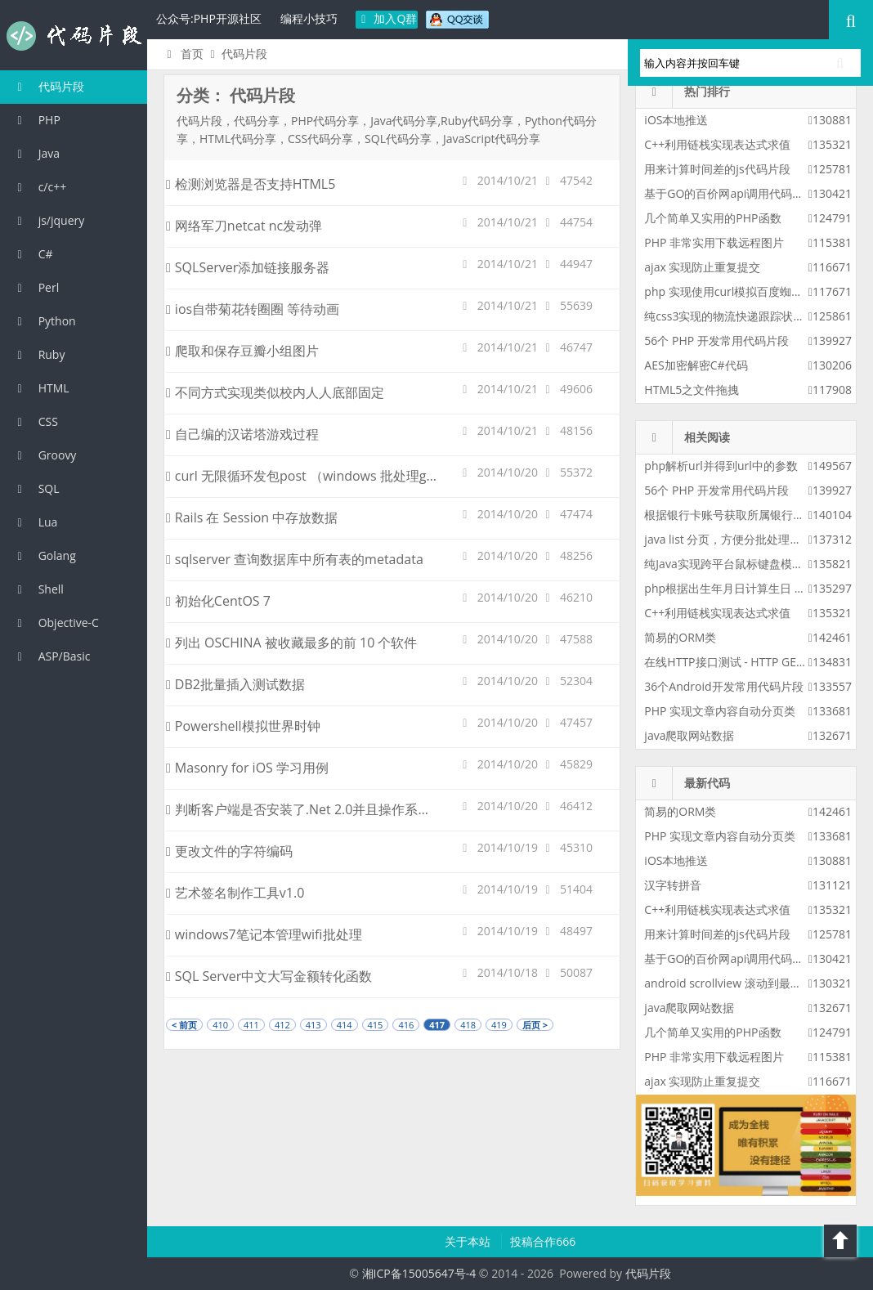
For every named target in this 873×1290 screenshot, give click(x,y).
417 (437, 1025)
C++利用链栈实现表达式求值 (717, 144)
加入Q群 (387, 18)
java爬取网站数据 (689, 735)
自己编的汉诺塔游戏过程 (242, 434)
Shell (38, 589)
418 (468, 1025)
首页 (183, 53)
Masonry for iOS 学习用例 (247, 768)
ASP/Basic (51, 656)
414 (344, 1025)
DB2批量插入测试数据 (235, 684)
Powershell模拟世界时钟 (243, 726)
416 (406, 1025)
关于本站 (469, 1241)
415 (375, 1025)
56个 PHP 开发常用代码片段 (716, 340)
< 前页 (184, 1025)
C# (32, 254)
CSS (35, 421)
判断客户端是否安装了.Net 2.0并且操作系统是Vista (319, 809)
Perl (35, 287)
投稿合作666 (542, 1241)
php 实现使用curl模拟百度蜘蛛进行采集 (746, 291)
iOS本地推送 (676, 120)
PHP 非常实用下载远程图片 (714, 242)
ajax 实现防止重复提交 (702, 267)
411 (251, 1025)
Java (36, 153)
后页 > (535, 1025)
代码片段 (73, 36)
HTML (40, 388)
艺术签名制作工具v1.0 (235, 893)
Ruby (38, 354)
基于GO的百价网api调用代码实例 (729, 193)
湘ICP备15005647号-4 (419, 1273)
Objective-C (55, 622)
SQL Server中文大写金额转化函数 (269, 976)
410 (220, 1025)
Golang (44, 555)
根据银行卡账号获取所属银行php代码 (740, 514)
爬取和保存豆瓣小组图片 (242, 351)
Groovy (44, 455)
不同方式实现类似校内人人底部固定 (275, 392)
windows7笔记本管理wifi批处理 (264, 934)
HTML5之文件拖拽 (691, 389)
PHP (36, 120)
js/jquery (48, 220)
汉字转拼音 (672, 885)
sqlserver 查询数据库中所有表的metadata (294, 559)
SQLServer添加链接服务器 (247, 267)
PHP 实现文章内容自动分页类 (719, 711)
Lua (34, 522)
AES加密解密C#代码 (695, 365)
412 (282, 1025)
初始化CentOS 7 (218, 601)
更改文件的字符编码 (229, 851)
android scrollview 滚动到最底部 (728, 983)
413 (313, 1025)
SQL (36, 488)
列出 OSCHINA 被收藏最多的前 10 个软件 (292, 643)
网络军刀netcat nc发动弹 (244, 226)
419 (499, 1025)
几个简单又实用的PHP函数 (712, 218)
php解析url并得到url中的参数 (720, 465)
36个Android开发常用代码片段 (723, 686)
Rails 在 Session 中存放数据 (252, 517)
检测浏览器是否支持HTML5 (250, 184)
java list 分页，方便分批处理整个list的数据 (753, 539)
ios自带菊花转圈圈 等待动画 (252, 309)
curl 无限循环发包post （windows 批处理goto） (312, 476)
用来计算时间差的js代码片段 (717, 169)
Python (44, 321)
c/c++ (39, 187)
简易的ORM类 (680, 637)
